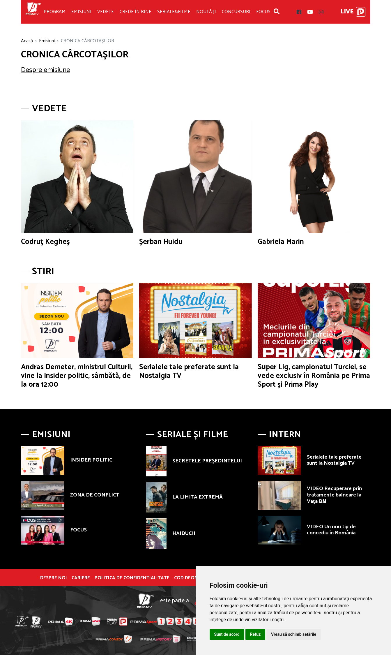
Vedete (105, 12)
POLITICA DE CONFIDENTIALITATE (132, 578)
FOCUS (78, 530)
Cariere (81, 578)
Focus (263, 12)
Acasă (27, 41)
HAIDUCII (183, 533)
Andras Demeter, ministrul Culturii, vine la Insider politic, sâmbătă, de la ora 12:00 (76, 376)
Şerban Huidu (161, 242)
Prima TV (33, 12)
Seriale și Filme (192, 434)
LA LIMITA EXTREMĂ (197, 497)
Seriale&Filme (173, 12)
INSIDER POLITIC (91, 460)
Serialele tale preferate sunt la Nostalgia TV (189, 371)
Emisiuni (81, 12)
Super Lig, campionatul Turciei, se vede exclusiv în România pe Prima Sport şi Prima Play (314, 376)
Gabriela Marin (281, 242)
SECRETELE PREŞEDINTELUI (207, 461)
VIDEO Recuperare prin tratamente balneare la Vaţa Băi (334, 495)
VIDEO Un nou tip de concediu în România (331, 530)
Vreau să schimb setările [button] (293, 634)
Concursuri (236, 12)
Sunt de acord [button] (227, 634)
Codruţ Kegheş (45, 242)
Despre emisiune (45, 70)
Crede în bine (135, 12)
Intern (285, 434)
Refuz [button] (255, 634)
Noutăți (206, 12)
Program (55, 12)
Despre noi (53, 578)
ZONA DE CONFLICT (94, 495)
